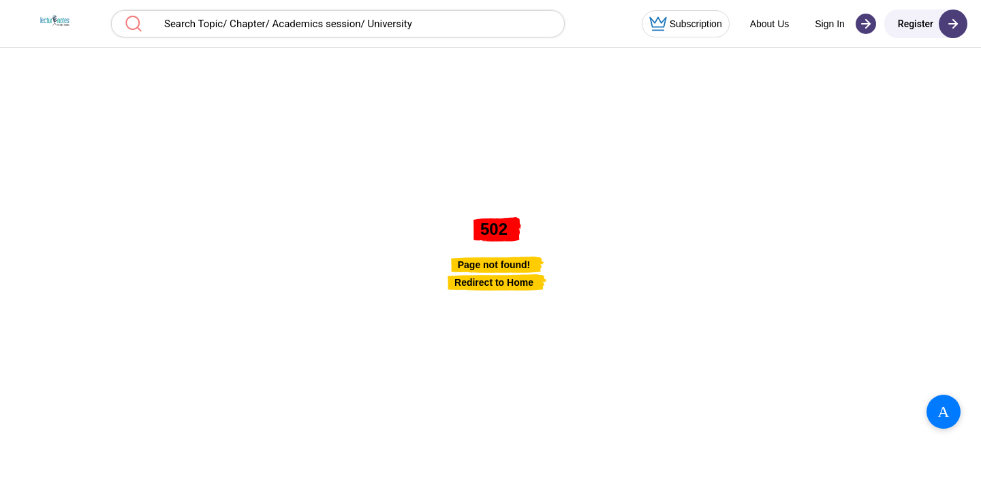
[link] (493, 282)
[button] (52, 23)
